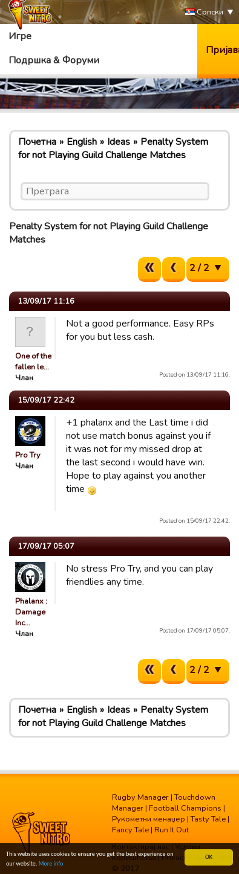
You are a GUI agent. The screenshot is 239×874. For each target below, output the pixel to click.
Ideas (118, 141)
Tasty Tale (208, 819)
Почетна (37, 141)
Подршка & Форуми (53, 60)
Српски (204, 12)
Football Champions (185, 808)
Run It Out (171, 830)
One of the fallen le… (33, 361)
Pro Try (28, 455)
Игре (19, 36)
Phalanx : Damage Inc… (31, 612)
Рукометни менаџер (148, 819)
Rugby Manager (140, 797)
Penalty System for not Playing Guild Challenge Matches (113, 148)
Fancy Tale (130, 830)
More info (51, 864)
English (82, 141)
